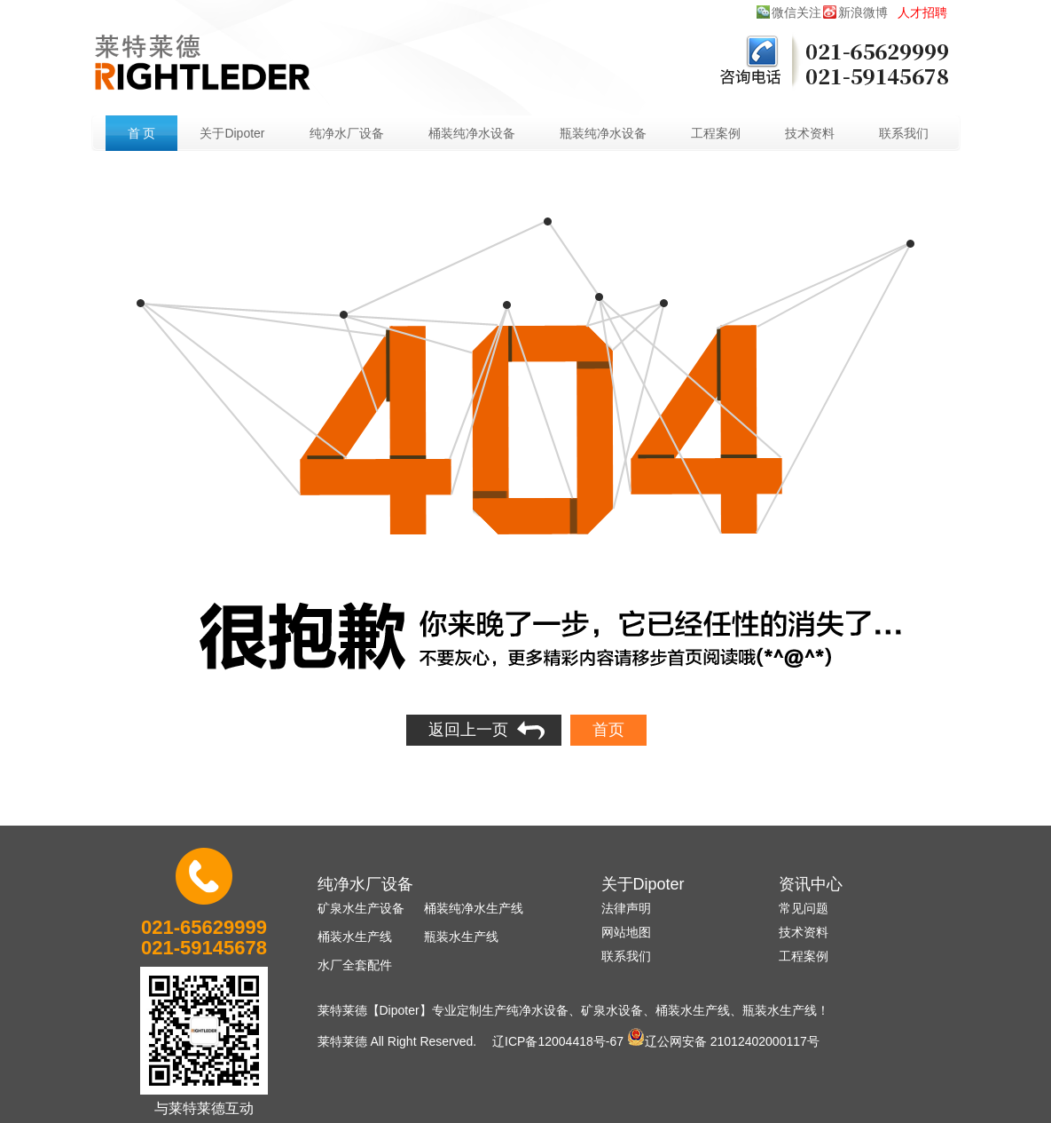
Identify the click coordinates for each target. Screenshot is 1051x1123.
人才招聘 (922, 12)
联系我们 (904, 133)
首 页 (142, 133)
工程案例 (716, 133)
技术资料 (810, 133)
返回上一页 (468, 730)
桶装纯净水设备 (471, 133)
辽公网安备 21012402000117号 (723, 1037)
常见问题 (803, 908)
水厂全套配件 (355, 965)
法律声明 (626, 908)
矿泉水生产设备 (361, 908)
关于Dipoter (232, 133)
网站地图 (626, 932)
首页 (608, 730)
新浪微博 (863, 12)
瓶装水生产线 (461, 936)
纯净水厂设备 (347, 133)
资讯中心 (811, 884)
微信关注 (796, 12)
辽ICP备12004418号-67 (558, 1041)
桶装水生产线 (355, 936)
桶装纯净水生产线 (473, 908)
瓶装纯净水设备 (603, 133)
